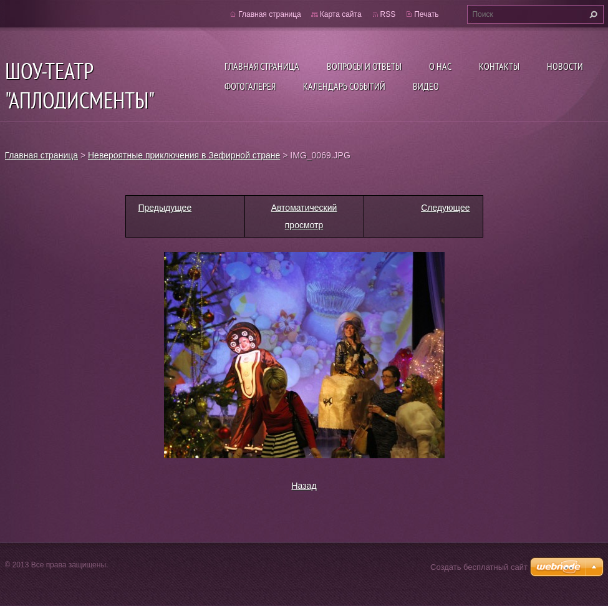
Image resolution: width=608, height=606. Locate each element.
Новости (565, 66)
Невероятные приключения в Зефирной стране (184, 155)
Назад (303, 486)
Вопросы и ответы (364, 66)
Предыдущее (165, 208)
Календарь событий (344, 86)
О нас (440, 66)
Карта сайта (341, 14)
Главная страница (261, 66)
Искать (591, 14)
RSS (388, 14)
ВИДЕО (426, 86)
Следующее (445, 208)
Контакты (499, 66)
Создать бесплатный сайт (479, 567)
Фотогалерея (250, 86)
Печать (426, 14)
